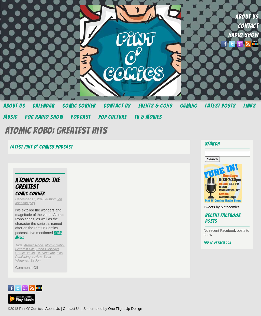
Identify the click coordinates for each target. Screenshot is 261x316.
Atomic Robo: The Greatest (37, 183)
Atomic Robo (33, 245)
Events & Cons (155, 106)
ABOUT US (247, 16)
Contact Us (117, 106)
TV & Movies (148, 117)
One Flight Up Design (125, 309)
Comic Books (25, 253)
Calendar (44, 106)
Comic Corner (79, 106)
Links (249, 106)
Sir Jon (35, 260)
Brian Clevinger (47, 249)
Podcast (81, 117)
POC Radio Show (44, 117)
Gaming (188, 106)
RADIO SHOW (243, 35)
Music (10, 117)
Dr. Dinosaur (46, 253)
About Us (14, 106)
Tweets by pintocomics (222, 207)
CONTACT (248, 26)
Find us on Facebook (217, 242)
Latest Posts (220, 106)
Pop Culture (112, 117)
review (37, 256)
